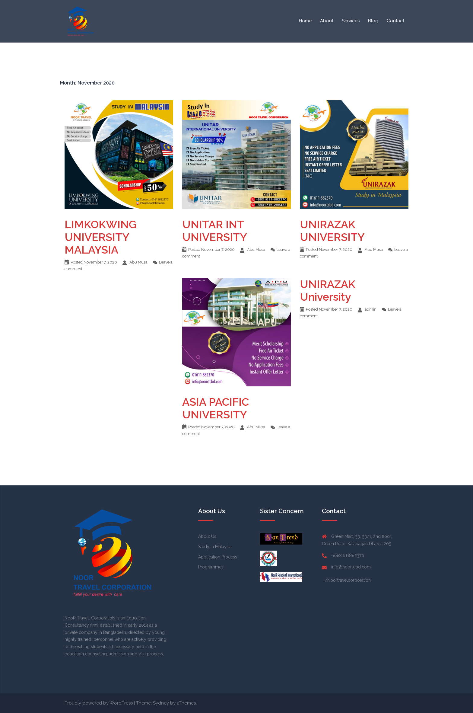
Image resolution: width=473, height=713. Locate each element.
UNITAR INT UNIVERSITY (214, 230)
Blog (373, 21)
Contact (395, 21)
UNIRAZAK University (327, 290)
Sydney (161, 703)
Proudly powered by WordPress (99, 703)
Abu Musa (138, 262)
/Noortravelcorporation (348, 580)
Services (351, 21)
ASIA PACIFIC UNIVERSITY (215, 408)
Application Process (217, 557)
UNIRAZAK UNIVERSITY (332, 230)
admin (370, 309)
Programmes (211, 566)
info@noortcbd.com (351, 566)
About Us (207, 536)
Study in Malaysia (215, 546)
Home (305, 21)
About (326, 21)
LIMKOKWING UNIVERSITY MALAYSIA (101, 237)
